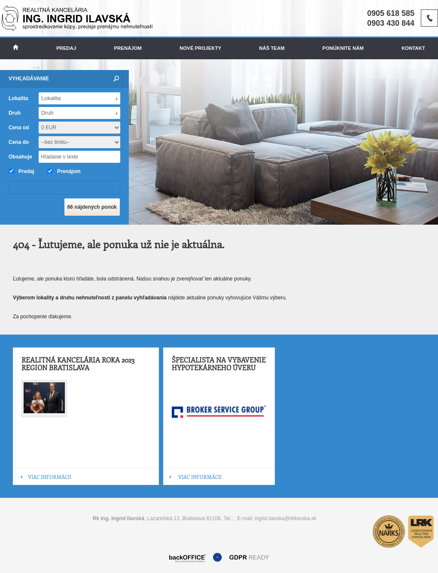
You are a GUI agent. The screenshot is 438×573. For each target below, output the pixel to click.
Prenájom (128, 48)
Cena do (19, 142)
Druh (15, 113)
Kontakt (413, 48)
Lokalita (18, 98)
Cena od (19, 128)
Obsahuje (20, 157)
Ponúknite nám (343, 48)
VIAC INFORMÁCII (49, 476)
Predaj (66, 48)
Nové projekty (200, 48)
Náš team (271, 48)
